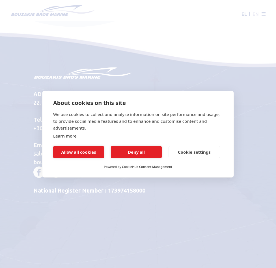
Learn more (65, 136)
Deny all (136, 152)
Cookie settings (194, 152)
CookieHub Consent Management (147, 166)
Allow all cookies (78, 152)
